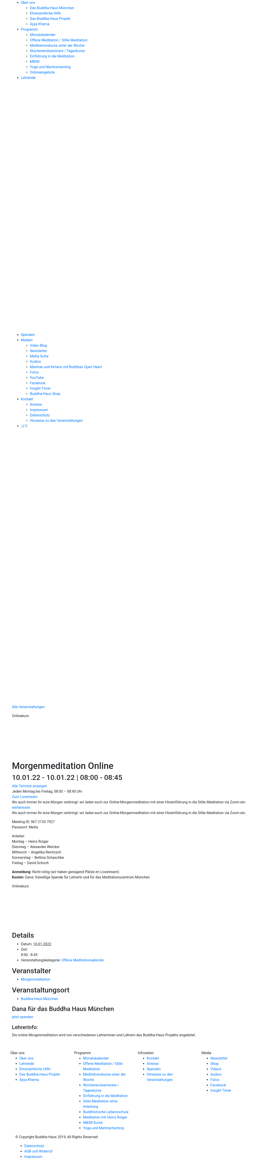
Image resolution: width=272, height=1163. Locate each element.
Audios (35, 361)
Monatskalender (43, 35)
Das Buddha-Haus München (52, 8)
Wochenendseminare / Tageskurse (57, 51)
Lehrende (28, 78)
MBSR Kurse (93, 1123)
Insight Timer (40, 388)
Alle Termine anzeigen (29, 786)
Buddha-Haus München (39, 999)
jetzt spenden (23, 1017)
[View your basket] (24, 426)
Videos (216, 1069)
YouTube (37, 378)
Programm (29, 29)
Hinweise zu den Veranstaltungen (56, 420)
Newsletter (38, 351)
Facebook (37, 383)
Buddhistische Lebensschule (106, 1112)
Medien (27, 340)
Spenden (28, 335)
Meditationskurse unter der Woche (57, 45)
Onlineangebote (42, 72)
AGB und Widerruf (38, 1151)
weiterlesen (21, 807)
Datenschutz (40, 415)
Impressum (39, 410)
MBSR (35, 61)
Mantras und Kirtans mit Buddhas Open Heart (66, 367)
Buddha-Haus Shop (45, 394)
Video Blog (38, 345)
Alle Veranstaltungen (28, 707)
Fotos (34, 372)
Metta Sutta (39, 356)
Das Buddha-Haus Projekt (50, 19)
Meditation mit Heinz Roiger (105, 1117)
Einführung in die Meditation (52, 56)
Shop (215, 1064)
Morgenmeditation (35, 979)
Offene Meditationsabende (82, 960)
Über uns (28, 2)
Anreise (36, 404)
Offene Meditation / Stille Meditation (59, 40)
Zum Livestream (25, 797)
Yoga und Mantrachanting (50, 67)
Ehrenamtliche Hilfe (45, 13)
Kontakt (27, 399)
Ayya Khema (40, 24)
